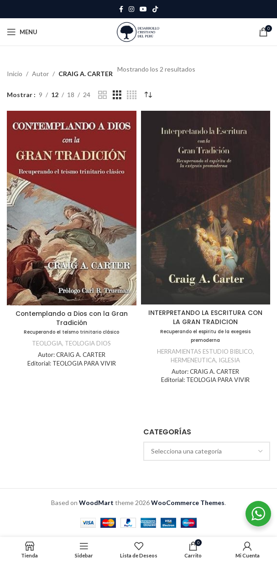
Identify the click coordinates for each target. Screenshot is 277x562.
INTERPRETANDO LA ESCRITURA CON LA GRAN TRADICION (205, 325)
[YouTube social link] (143, 9)
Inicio (14, 73)
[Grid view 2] (102, 95)
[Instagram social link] (131, 9)
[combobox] (207, 451)
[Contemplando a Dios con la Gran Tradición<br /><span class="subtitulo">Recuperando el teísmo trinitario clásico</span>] (71, 208)
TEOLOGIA (47, 343)
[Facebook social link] (121, 9)
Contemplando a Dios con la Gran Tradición (71, 322)
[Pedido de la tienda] (148, 95)
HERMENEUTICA (193, 360)
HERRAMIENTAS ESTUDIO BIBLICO (204, 351)
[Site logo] (138, 31)
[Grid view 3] (117, 95)
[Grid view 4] (131, 95)
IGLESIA (229, 360)
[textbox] (207, 451)
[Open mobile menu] (22, 32)
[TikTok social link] (155, 9)
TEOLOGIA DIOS (88, 343)
